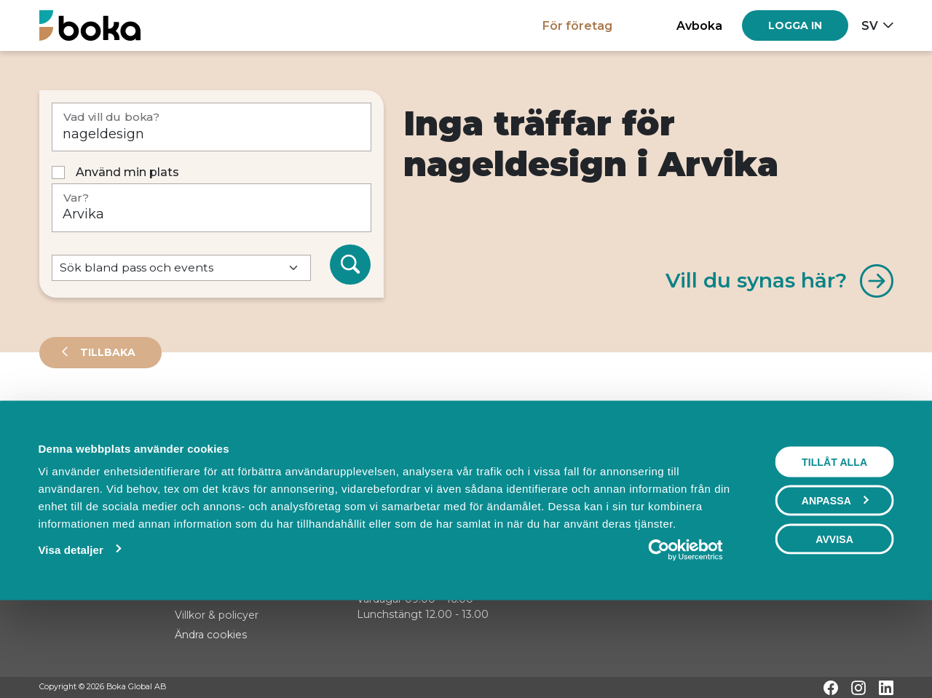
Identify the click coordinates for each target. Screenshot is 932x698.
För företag (577, 25)
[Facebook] (831, 688)
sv (869, 25)
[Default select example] (181, 268)
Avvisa (834, 624)
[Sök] (350, 265)
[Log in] (795, 25)
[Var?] (211, 207)
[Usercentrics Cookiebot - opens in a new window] (685, 635)
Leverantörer (97, 418)
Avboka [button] (699, 25)
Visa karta (834, 467)
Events (192, 418)
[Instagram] (858, 688)
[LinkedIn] (886, 688)
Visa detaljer (70, 634)
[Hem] (90, 25)
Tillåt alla (834, 546)
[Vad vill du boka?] (211, 127)
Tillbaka (106, 352)
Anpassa (835, 585)
